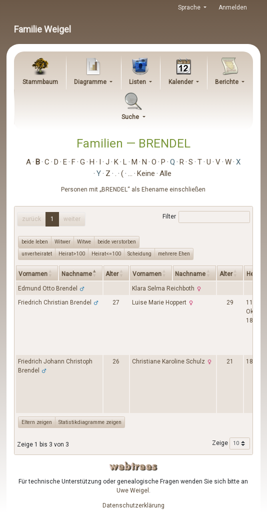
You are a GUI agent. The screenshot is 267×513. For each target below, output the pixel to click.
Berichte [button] (227, 82)
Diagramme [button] (91, 82)
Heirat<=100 (106, 253)
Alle (166, 173)
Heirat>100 (71, 253)
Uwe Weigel (132, 490)
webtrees (133, 466)
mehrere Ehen (174, 253)
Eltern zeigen (37, 422)
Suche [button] (131, 117)
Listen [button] (138, 82)
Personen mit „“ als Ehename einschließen (133, 189)
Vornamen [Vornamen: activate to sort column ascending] (33, 274)
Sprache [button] (190, 7)
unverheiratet (37, 253)
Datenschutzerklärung (133, 505)
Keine (146, 173)
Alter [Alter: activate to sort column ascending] (112, 274)
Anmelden (232, 7)
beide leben (35, 241)
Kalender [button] (181, 82)
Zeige (231, 444)
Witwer (62, 241)
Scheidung (140, 253)
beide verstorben (117, 241)
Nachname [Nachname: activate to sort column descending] (77, 274)
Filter (206, 217)
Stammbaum (40, 82)
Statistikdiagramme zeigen (90, 422)
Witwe (84, 241)
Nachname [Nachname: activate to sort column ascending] (190, 274)
